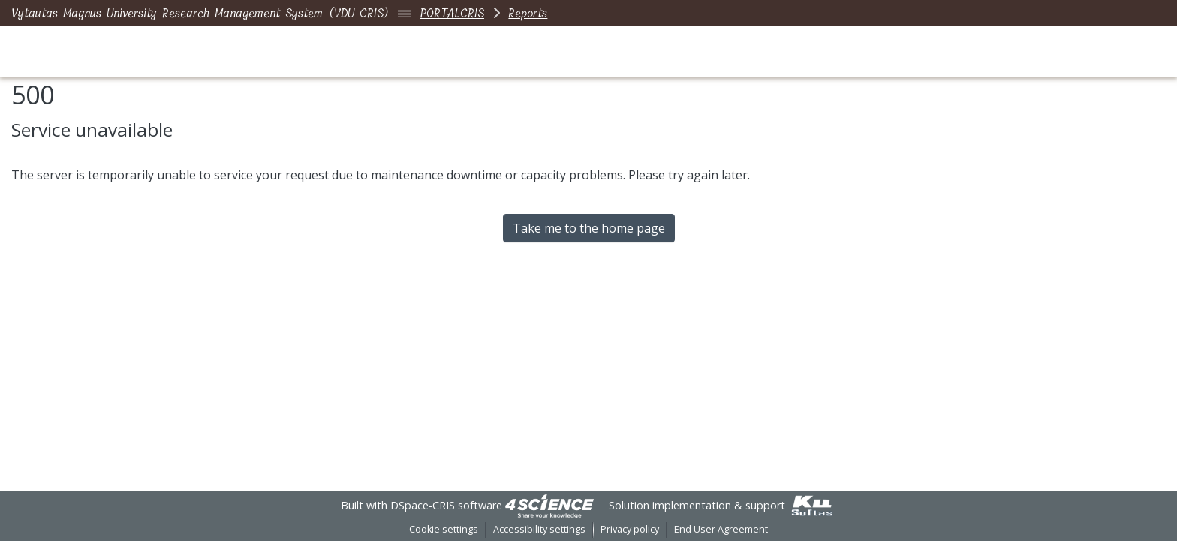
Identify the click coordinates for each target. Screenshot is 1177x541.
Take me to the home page (589, 228)
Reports (527, 13)
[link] (549, 505)
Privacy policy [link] (630, 529)
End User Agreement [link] (721, 529)
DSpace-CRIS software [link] (446, 505)
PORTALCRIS (452, 13)
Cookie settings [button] (443, 529)
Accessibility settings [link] (539, 529)
